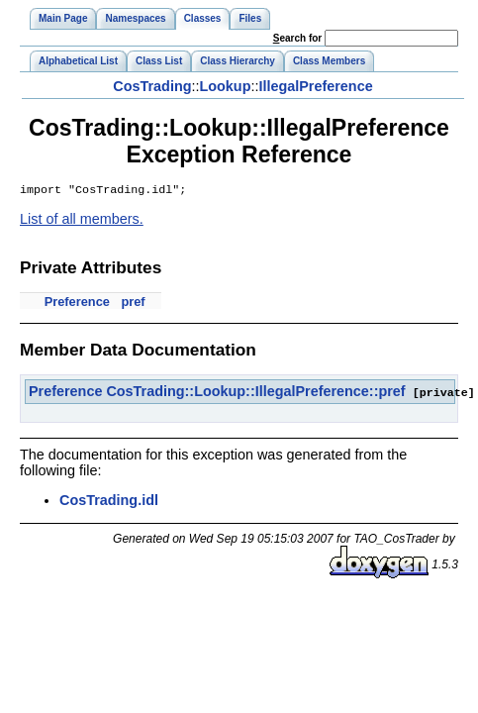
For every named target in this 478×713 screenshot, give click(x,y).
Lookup (224, 86)
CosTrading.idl (108, 501)
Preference (77, 303)
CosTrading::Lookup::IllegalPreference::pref (255, 393)
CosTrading (152, 86)
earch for (297, 38)
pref (132, 303)
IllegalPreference (315, 86)
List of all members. (81, 221)
